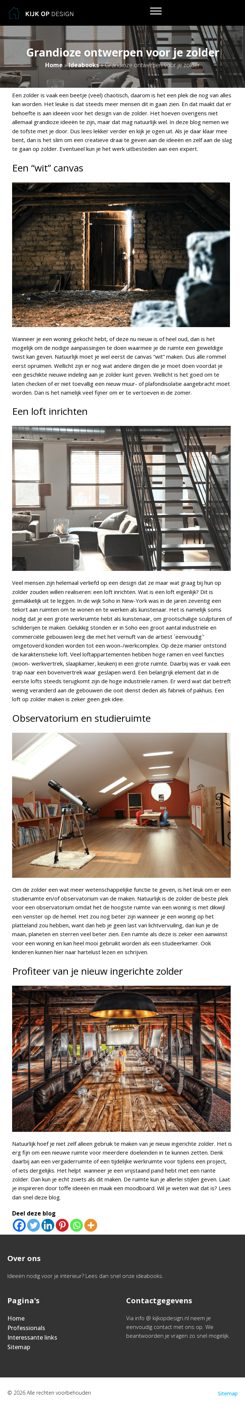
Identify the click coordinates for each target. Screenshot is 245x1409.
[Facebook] (19, 1225)
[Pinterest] (62, 1225)
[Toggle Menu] (156, 10)
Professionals (26, 1328)
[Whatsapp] (76, 1225)
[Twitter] (33, 1225)
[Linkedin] (47, 1225)
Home (54, 65)
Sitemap (18, 1347)
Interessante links (32, 1337)
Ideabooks (84, 65)
